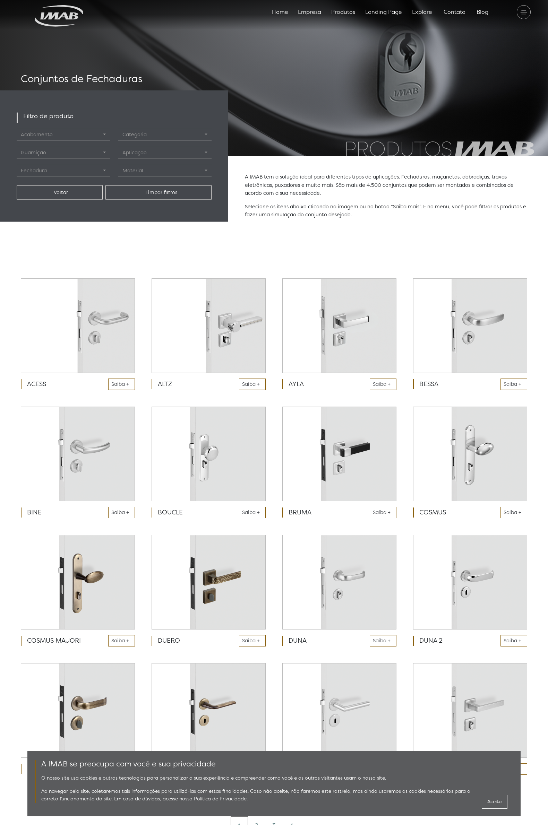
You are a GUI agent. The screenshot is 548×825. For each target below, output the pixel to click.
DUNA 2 (431, 640)
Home (280, 12)
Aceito (494, 802)
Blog (482, 12)
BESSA (428, 384)
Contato (454, 12)
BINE (34, 512)
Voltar (59, 192)
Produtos (343, 12)
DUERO (169, 640)
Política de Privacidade (220, 799)
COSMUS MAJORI (54, 640)
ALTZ (165, 384)
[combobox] (63, 134)
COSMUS (432, 512)
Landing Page (383, 12)
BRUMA (300, 512)
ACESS (36, 384)
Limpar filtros (158, 192)
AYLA (296, 384)
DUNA (298, 640)
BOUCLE (170, 512)
